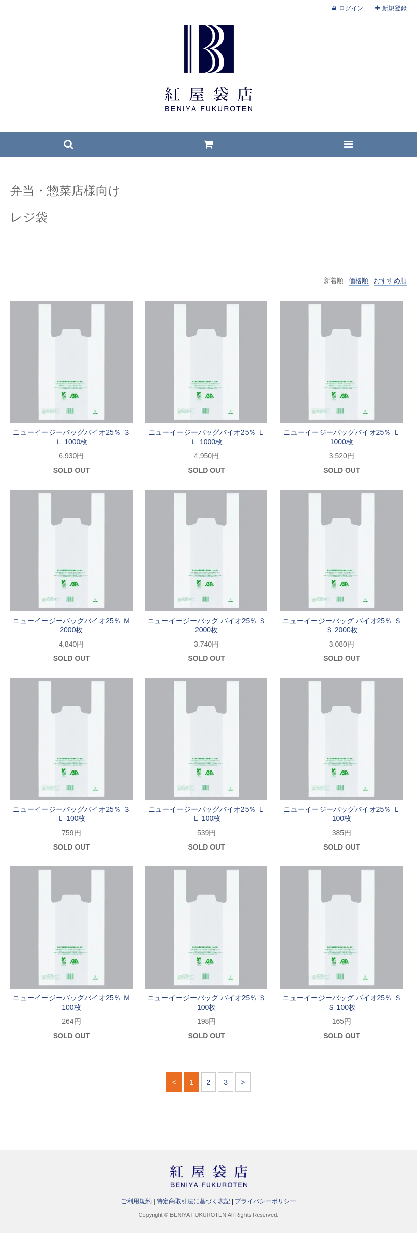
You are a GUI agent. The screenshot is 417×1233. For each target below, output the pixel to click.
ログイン (351, 8)
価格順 (359, 281)
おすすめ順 (390, 281)
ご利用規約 (136, 1201)
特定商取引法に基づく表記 (193, 1201)
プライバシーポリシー (265, 1201)
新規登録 (394, 8)
